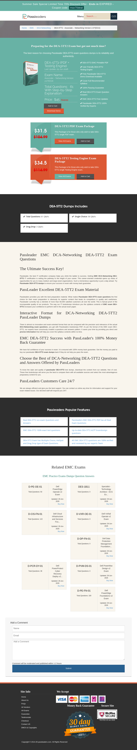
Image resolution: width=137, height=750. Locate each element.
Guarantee (26, 714)
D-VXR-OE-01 (84, 514)
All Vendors (26, 707)
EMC (32, 28)
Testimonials (26, 717)
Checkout (25, 721)
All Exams (25, 711)
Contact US (26, 724)
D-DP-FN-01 (84, 538)
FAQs (24, 704)
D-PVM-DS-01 (84, 566)
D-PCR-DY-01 (35, 566)
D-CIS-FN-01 (35, 514)
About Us (25, 700)
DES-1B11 (84, 486)
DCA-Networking (44, 28)
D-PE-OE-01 (35, 486)
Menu (80, 16)
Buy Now (61, 504)
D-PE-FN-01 (84, 590)
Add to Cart (52, 106)
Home (24, 28)
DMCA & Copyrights (29, 728)
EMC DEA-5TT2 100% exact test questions (41, 430)
